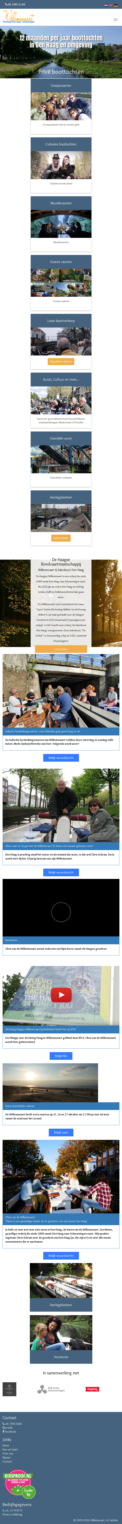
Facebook (9, 1431)
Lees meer (61, 649)
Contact (7, 1461)
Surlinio (114, 1520)
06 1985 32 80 (16, 4)
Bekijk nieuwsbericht (61, 758)
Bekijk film (61, 1056)
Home (6, 1445)
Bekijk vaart (61, 1132)
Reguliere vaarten (61, 361)
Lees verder (61, 538)
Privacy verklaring (12, 1514)
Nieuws (7, 1457)
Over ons (8, 1453)
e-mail (7, 1427)
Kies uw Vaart (10, 1449)
